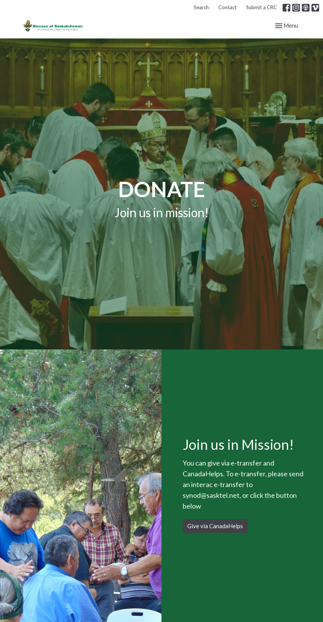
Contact (227, 7)
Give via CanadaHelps (215, 525)
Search (201, 7)
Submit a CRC (261, 7)
